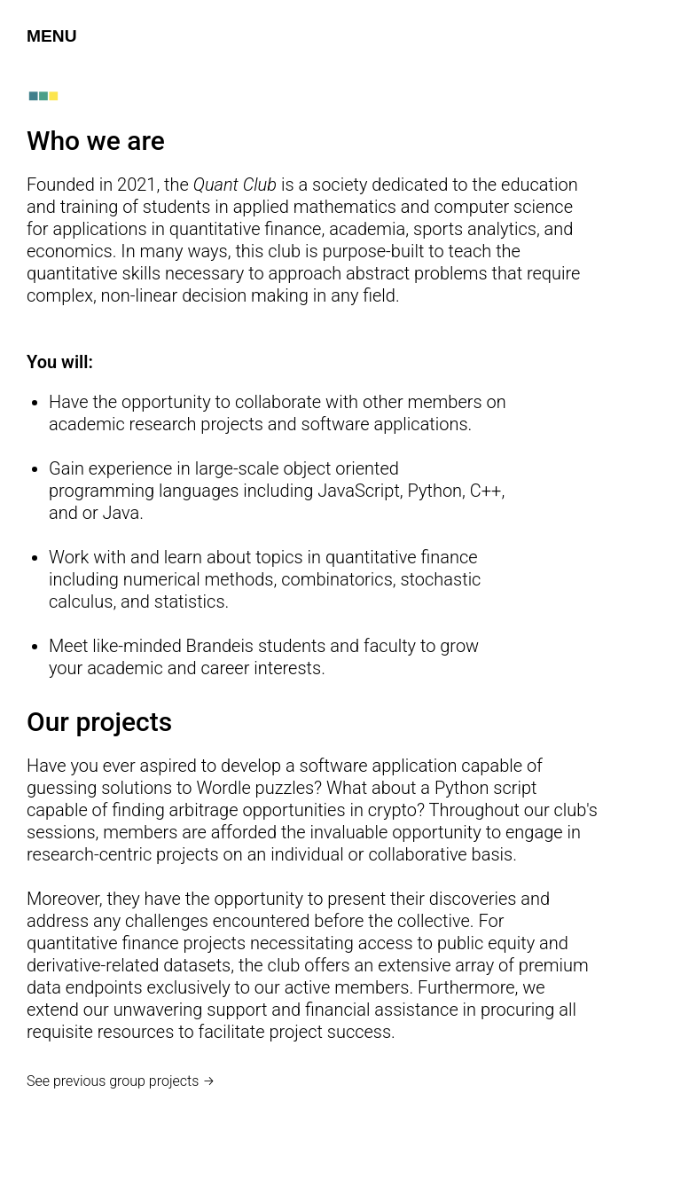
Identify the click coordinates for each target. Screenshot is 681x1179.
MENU (52, 35)
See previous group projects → (121, 1081)
